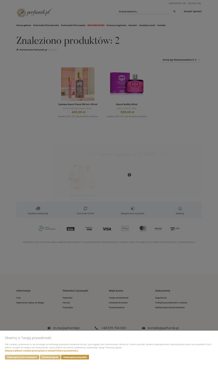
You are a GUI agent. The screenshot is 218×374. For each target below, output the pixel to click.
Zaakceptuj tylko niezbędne (22, 357)
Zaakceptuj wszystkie (75, 357)
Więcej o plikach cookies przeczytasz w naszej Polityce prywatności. (41, 350)
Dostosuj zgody (50, 357)
